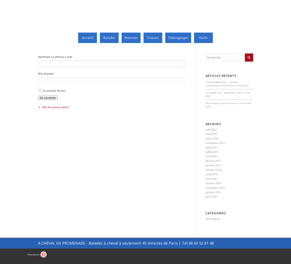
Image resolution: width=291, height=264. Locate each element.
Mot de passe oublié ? (56, 107)
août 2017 (212, 147)
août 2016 (212, 174)
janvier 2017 (213, 165)
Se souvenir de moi (54, 91)
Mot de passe (46, 73)
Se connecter (48, 97)
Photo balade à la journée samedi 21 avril (225, 103)
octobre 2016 (214, 170)
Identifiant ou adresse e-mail (55, 57)
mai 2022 (211, 129)
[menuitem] (87, 38)
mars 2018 (212, 138)
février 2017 (213, 161)
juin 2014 (211, 196)
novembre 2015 (215, 188)
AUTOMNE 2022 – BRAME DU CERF (224, 92)
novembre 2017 (215, 143)
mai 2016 (211, 179)
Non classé (213, 219)
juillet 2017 (212, 152)
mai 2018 (211, 134)
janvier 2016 (213, 183)
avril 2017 (211, 156)
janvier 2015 (213, 192)
